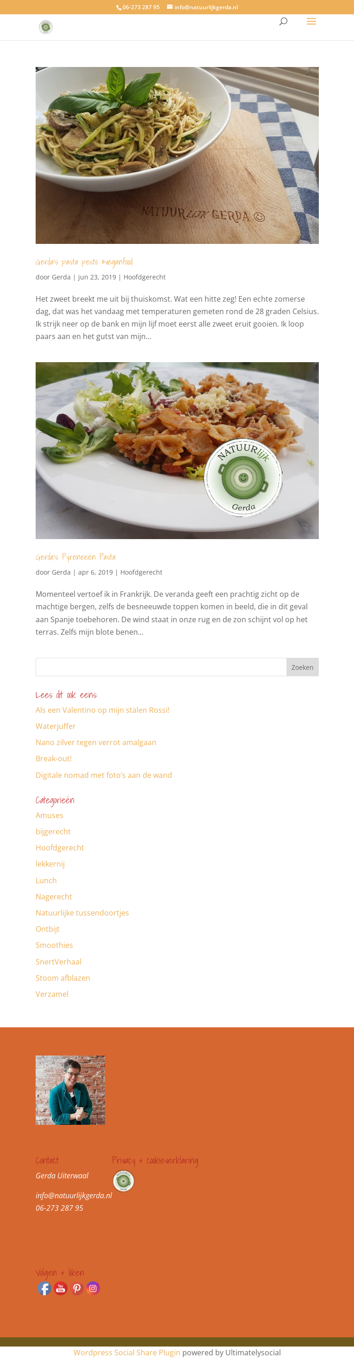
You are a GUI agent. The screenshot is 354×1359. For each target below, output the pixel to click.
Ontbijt (48, 929)
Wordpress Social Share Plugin (128, 1352)
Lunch (46, 880)
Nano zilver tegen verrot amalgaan (96, 742)
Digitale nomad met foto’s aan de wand (104, 775)
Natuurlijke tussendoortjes (82, 913)
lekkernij (50, 864)
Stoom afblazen (63, 978)
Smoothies (54, 945)
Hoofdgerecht (145, 277)
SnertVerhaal (58, 962)
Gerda (61, 277)
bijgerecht (53, 831)
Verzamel (52, 994)
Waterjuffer (56, 726)
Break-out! (54, 758)
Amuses (49, 815)
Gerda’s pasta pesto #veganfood (84, 261)
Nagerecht (54, 897)
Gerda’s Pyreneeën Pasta (76, 557)
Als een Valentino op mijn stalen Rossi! (102, 710)
